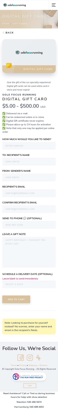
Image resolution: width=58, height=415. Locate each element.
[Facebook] (20, 357)
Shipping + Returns (37, 365)
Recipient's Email (13, 186)
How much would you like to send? (26, 139)
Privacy (22, 365)
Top (30, 386)
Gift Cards (20, 24)
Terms (14, 365)
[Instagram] (29, 357)
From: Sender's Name (16, 171)
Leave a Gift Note (14, 234)
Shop (5, 24)
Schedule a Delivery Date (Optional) (27, 274)
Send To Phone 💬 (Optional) (22, 218)
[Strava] (38, 357)
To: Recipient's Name (16, 155)
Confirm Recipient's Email (19, 202)
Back (8, 32)
